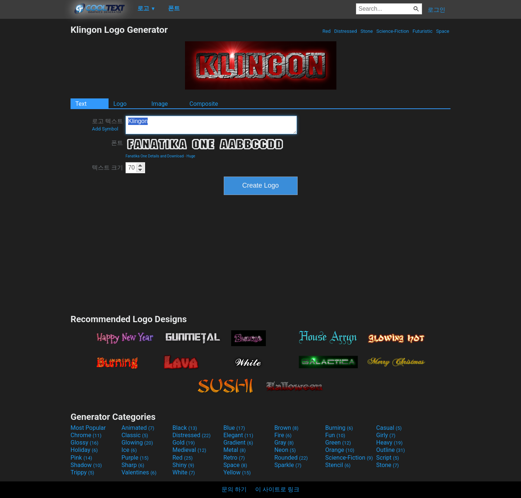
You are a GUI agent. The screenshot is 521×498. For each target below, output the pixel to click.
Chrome (86, 435)
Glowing (137, 442)
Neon (285, 449)
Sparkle (287, 465)
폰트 (117, 142)
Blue (234, 427)
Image (159, 103)
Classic (134, 435)
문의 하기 (234, 489)
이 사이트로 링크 (277, 489)
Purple (134, 457)
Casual (389, 427)
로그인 (436, 9)
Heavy (389, 442)
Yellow (237, 472)
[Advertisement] (35, 134)
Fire (283, 435)
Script (387, 457)
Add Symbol (105, 129)
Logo (120, 103)
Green (338, 442)
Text (80, 103)
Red (326, 31)
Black (184, 427)
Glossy (85, 442)
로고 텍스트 (107, 125)
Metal (234, 449)
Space (442, 31)
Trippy (82, 472)
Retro (234, 457)
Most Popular (88, 427)
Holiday (84, 449)
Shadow (86, 465)
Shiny (183, 465)
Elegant (238, 435)
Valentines (139, 472)
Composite (203, 103)
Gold (183, 442)
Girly (385, 435)
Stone (366, 31)
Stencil (337, 465)
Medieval (189, 449)
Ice (129, 449)
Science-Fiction (392, 31)
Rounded (291, 457)
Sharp (132, 465)
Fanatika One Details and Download (155, 156)
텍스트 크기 (107, 167)
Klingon (211, 125)
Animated (137, 427)
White (183, 472)
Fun (335, 435)
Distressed (345, 31)
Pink (81, 457)
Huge (190, 156)
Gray (284, 442)
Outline (390, 449)
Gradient (238, 442)
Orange (339, 449)
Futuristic (422, 31)
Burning (339, 427)
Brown (286, 427)
